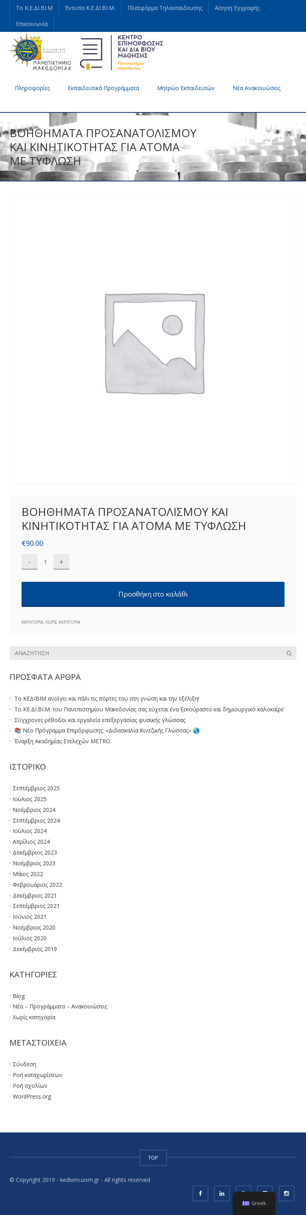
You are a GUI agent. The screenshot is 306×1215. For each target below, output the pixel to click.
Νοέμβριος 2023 (34, 863)
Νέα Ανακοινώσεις (256, 88)
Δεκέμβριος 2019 (35, 948)
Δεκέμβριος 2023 (35, 852)
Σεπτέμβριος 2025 (36, 788)
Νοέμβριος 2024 (34, 809)
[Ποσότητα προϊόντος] (45, 562)
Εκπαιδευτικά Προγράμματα (103, 88)
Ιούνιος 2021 (30, 916)
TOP (153, 1157)
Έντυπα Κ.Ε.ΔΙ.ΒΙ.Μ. (90, 8)
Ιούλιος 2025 (30, 799)
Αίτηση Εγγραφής (237, 8)
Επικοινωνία (32, 24)
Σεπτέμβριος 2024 (36, 820)
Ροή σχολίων (30, 1085)
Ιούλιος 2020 (30, 938)
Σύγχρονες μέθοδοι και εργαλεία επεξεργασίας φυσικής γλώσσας (99, 719)
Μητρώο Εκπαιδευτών (186, 88)
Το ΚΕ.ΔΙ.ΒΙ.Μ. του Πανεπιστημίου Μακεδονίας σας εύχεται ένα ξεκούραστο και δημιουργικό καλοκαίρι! (149, 709)
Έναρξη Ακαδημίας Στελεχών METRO (62, 741)
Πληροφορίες (32, 88)
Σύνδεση (24, 1064)
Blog (19, 995)
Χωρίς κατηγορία (62, 622)
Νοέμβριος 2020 (34, 927)
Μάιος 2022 (28, 873)
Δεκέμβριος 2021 (35, 895)
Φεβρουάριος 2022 (37, 884)
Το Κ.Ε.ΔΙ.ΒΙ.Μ (34, 8)
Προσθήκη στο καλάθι (153, 594)
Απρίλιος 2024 (31, 841)
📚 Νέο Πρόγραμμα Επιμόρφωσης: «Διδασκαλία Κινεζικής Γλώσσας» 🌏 (107, 730)
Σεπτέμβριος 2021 (36, 906)
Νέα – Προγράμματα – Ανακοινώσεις (60, 1006)
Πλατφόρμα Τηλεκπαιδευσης (165, 8)
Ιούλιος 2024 (30, 831)
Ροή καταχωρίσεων (38, 1075)
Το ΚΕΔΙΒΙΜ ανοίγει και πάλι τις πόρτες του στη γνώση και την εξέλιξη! (106, 698)
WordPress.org (32, 1096)
